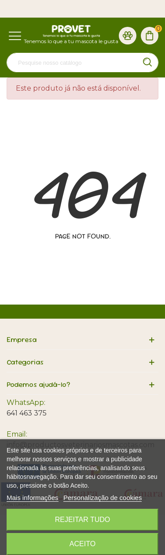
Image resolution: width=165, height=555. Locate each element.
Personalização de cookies (102, 497)
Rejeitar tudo (82, 519)
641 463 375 (27, 413)
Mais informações (33, 497)
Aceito (82, 544)
